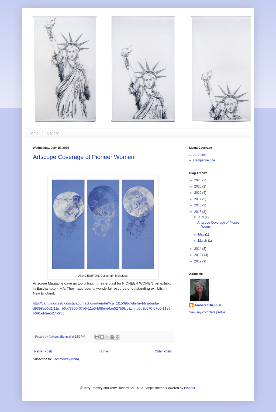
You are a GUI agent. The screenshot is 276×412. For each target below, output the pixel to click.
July (201, 217)
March (203, 241)
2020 (198, 186)
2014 (198, 249)
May (201, 234)
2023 (198, 180)
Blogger (189, 388)
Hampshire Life (204, 160)
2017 (198, 199)
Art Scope (200, 155)
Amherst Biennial (208, 305)
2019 (198, 193)
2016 (198, 205)
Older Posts (163, 351)
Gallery (52, 133)
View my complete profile (207, 312)
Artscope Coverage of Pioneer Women (83, 157)
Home (34, 133)
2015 (198, 212)
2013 (198, 255)
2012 (198, 261)
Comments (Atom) (66, 359)
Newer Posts (43, 351)
